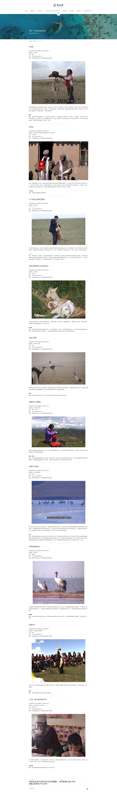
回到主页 (31, 788)
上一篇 (31, 779)
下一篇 (61, 779)
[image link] (58, 5)
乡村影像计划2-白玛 (67, 782)
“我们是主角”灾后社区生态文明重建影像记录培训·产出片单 (43, 783)
